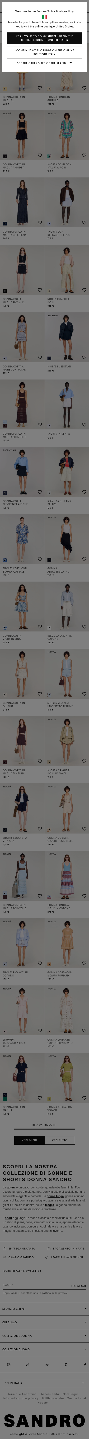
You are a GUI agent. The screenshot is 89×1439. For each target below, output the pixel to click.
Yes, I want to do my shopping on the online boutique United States (44, 38)
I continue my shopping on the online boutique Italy (45, 52)
